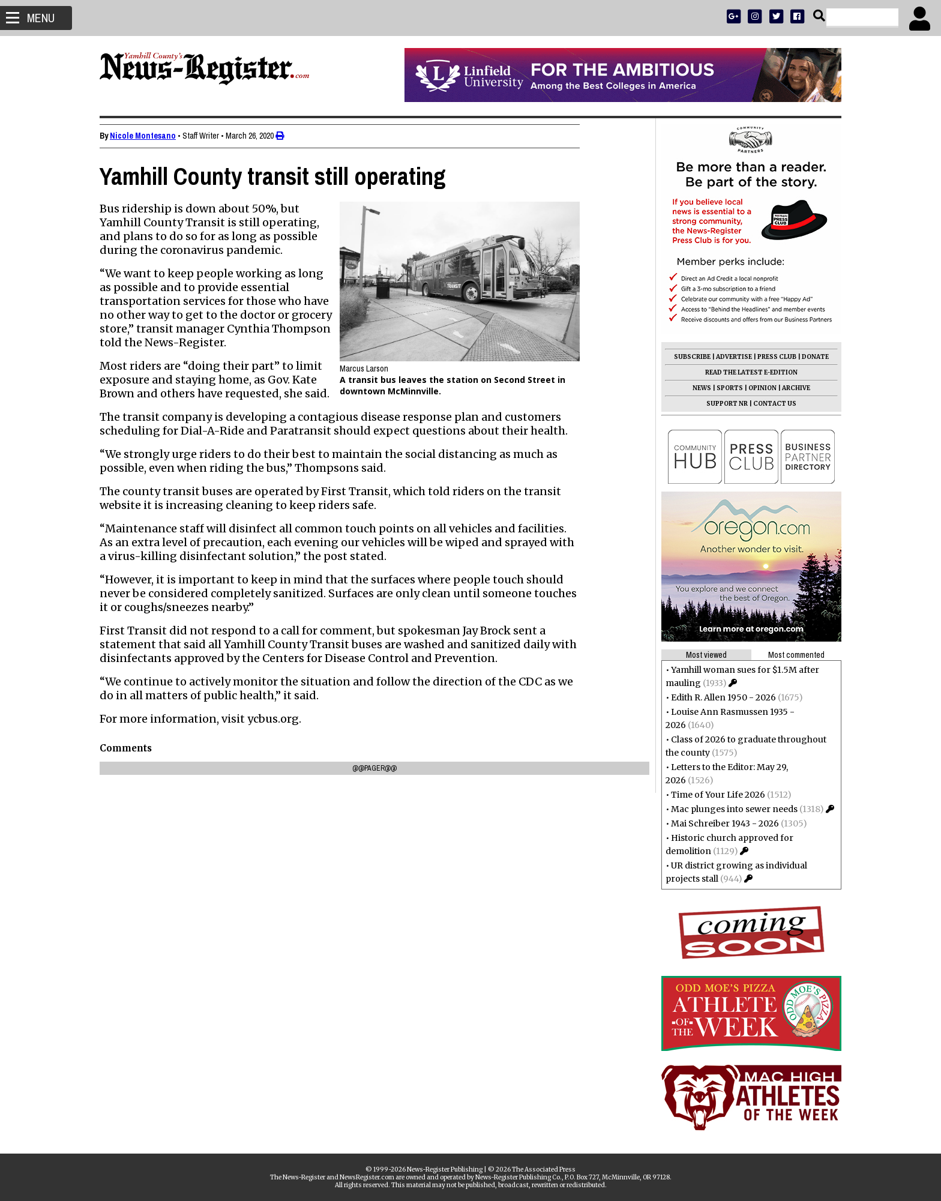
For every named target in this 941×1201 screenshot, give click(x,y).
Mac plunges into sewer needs (729, 809)
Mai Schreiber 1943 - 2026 (720, 823)
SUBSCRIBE (687, 357)
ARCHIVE (791, 388)
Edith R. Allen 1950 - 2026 (718, 697)
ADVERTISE (729, 357)
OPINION (758, 388)
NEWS (697, 388)
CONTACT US (770, 404)
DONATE (810, 357)
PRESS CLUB (772, 357)
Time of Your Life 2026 (713, 794)
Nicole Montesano (148, 135)
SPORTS (725, 388)
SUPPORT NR (722, 404)
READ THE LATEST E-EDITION (746, 372)
